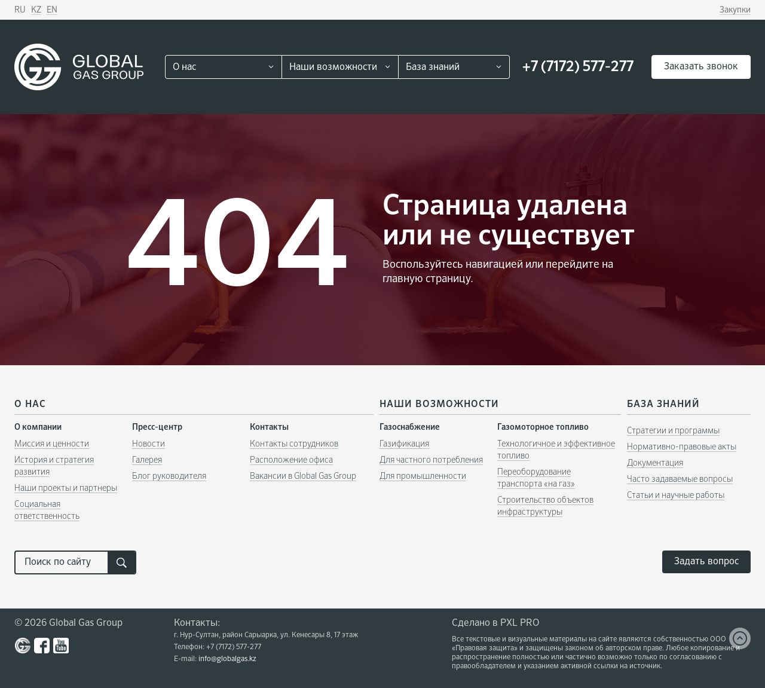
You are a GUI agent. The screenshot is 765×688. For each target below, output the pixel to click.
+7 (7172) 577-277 (578, 67)
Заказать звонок (701, 67)
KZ (36, 10)
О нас (184, 67)
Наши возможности (333, 67)
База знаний (433, 67)
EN (52, 10)
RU (20, 10)
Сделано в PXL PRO (495, 623)
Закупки (735, 10)
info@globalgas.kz (227, 659)
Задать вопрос (706, 562)
